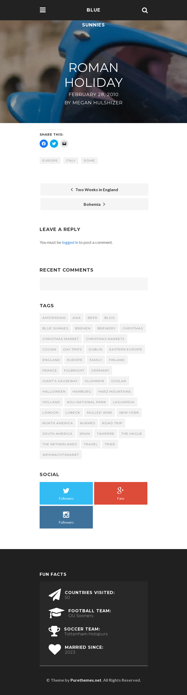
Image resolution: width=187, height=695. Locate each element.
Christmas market (60, 339)
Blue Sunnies (93, 17)
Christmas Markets (105, 339)
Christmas (132, 328)
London (50, 412)
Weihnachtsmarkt (60, 455)
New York (129, 412)
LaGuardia (124, 402)
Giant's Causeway (60, 381)
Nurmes (87, 423)
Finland (117, 360)
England (51, 360)
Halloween (54, 391)
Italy (71, 160)
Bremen (83, 328)
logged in (70, 242)
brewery (106, 328)
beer (92, 318)
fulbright (74, 370)
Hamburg (82, 391)
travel (91, 444)
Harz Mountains (114, 391)
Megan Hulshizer (98, 103)
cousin (49, 349)
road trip (112, 423)
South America (57, 433)
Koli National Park (86, 402)
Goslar (118, 381)
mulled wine (99, 412)
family (96, 360)
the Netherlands (59, 444)
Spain (84, 433)
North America (57, 423)
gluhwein (94, 381)
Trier (110, 444)
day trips (72, 349)
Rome (89, 160)
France (49, 370)
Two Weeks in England (94, 189)
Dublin (95, 349)
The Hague (131, 433)
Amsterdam (54, 318)
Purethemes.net (85, 680)
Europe (50, 160)
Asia (77, 318)
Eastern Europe (125, 349)
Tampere (105, 433)
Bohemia (94, 204)
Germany (100, 370)
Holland (51, 402)
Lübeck (73, 412)
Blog (109, 318)
